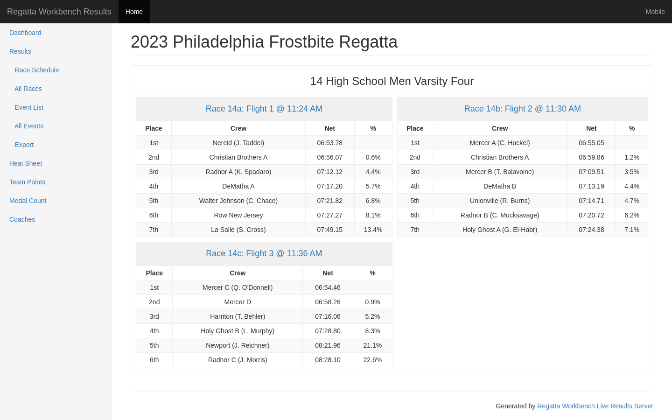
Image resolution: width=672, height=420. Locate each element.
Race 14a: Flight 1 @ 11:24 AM (264, 108)
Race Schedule (34, 70)
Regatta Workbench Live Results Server (595, 406)
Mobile (655, 11)
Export (21, 144)
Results (20, 51)
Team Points (27, 182)
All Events (26, 126)
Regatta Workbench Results (59, 11)
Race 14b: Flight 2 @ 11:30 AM (522, 108)
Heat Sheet (25, 163)
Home (134, 11)
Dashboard (25, 32)
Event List (26, 107)
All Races (25, 88)
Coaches (22, 219)
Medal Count (27, 200)
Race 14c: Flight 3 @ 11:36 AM (264, 253)
